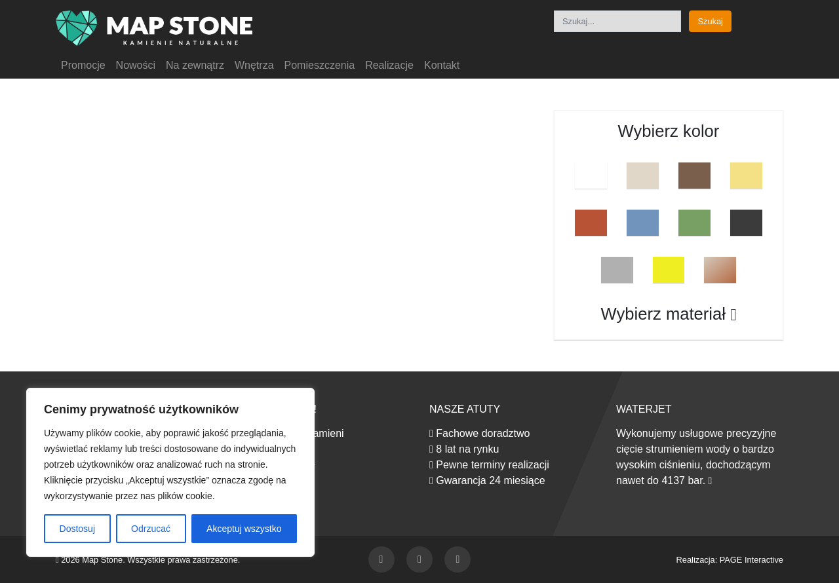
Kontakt (441, 65)
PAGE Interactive (751, 560)
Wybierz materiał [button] (669, 314)
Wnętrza (254, 65)
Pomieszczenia (319, 65)
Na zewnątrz (195, 65)
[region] (170, 472)
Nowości (135, 65)
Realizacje (389, 65)
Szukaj (709, 21)
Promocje (83, 65)
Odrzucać (150, 528)
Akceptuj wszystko (243, 528)
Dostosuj (77, 528)
